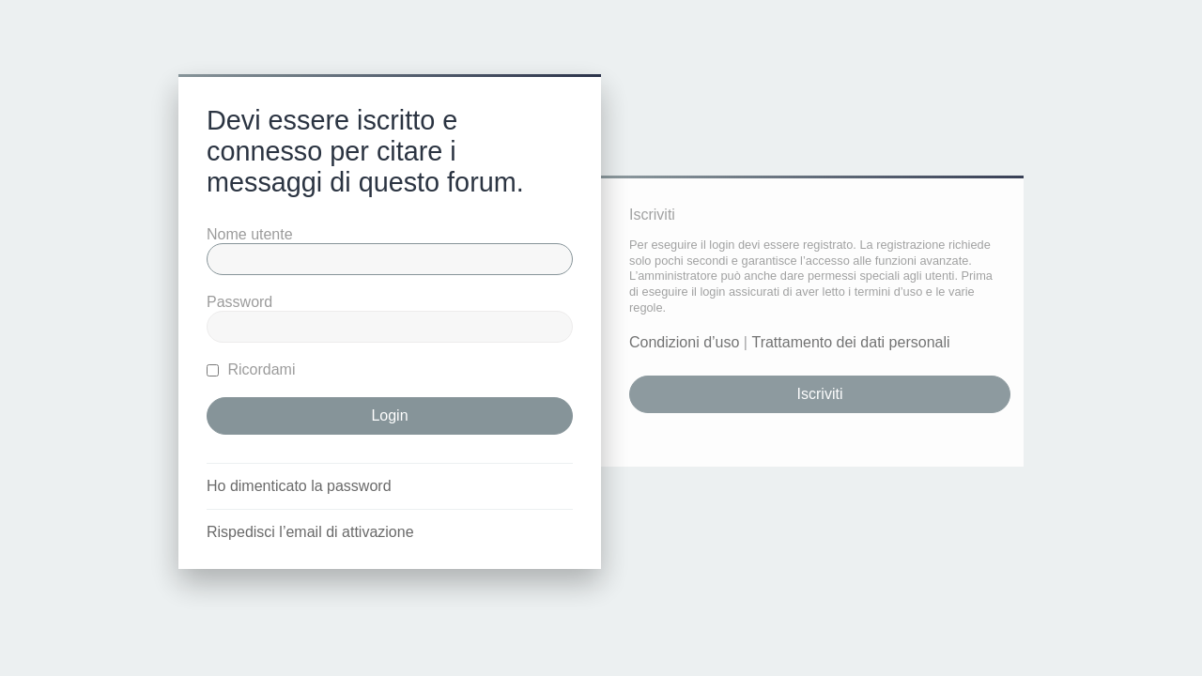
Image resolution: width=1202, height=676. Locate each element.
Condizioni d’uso (684, 342)
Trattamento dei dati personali (850, 342)
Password (239, 302)
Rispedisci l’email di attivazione (310, 532)
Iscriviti (820, 394)
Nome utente (250, 234)
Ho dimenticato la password (299, 486)
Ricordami (251, 369)
